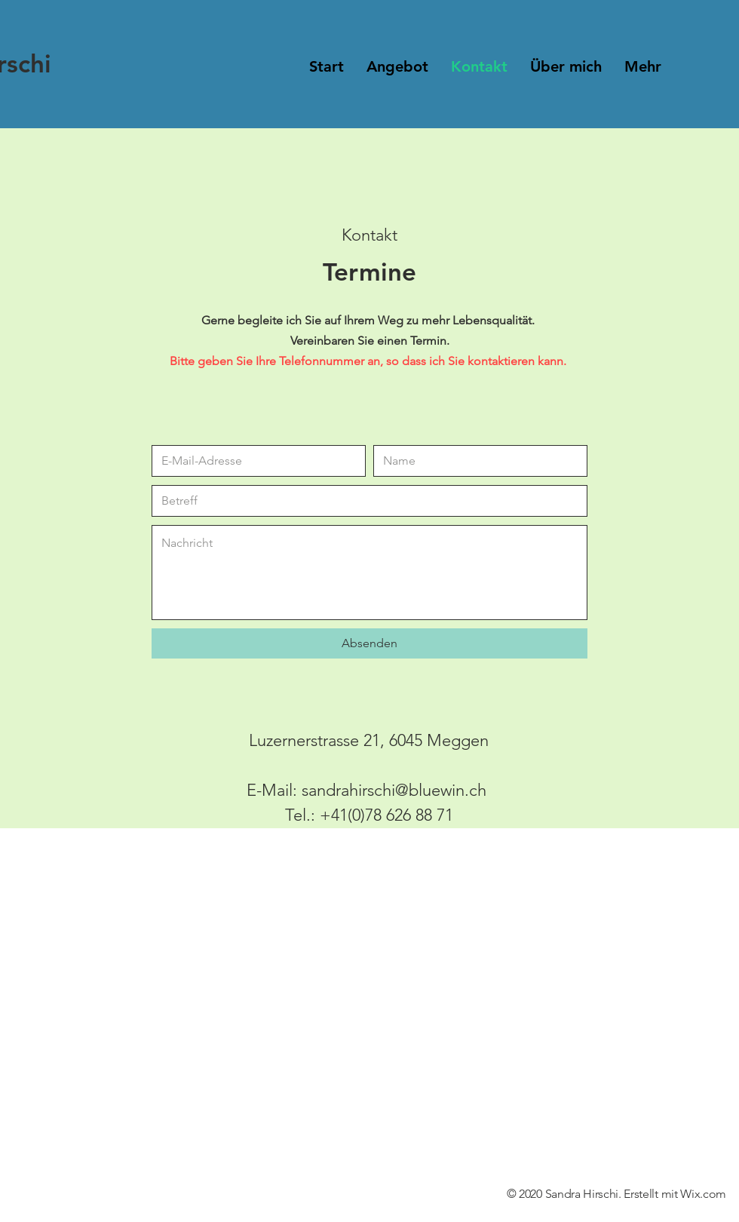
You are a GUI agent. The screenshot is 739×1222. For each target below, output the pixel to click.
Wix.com (703, 1194)
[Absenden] (369, 643)
